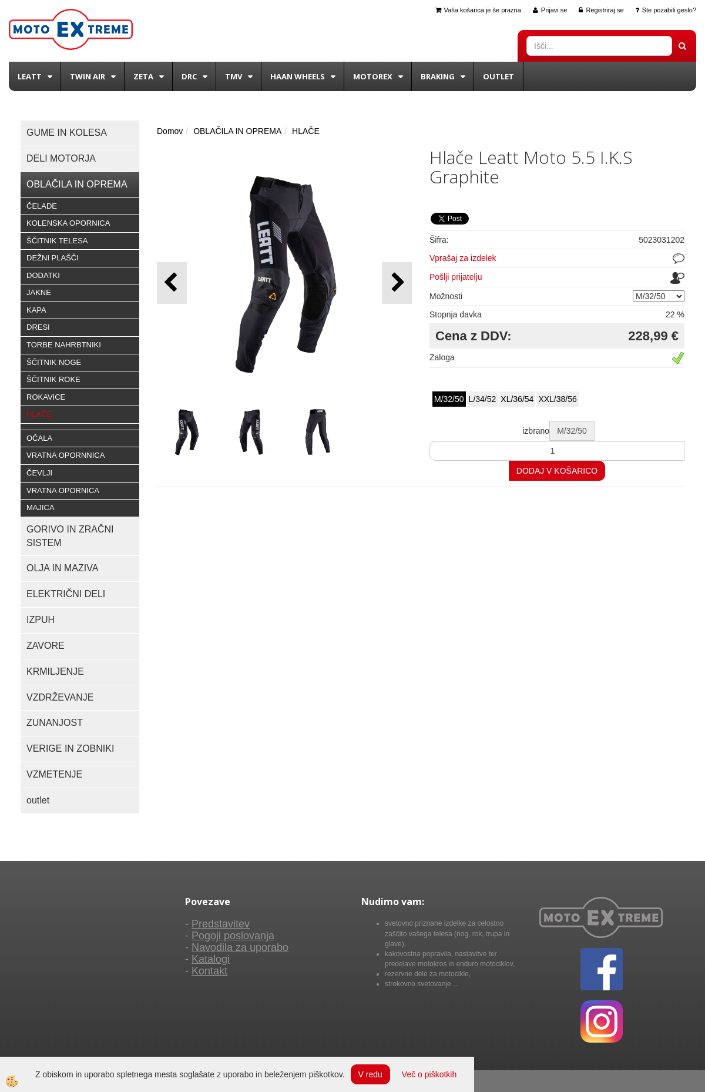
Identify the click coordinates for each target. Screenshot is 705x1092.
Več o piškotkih (429, 1074)
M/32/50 (449, 399)
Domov (170, 131)
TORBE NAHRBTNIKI (63, 344)
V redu (370, 1074)
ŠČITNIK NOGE (53, 362)
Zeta (143, 76)
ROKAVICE (45, 397)
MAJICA (40, 507)
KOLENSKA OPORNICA (68, 223)
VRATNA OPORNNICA (65, 455)
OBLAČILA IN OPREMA (237, 131)
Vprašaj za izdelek (462, 258)
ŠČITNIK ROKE (53, 379)
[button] (397, 283)
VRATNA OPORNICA (62, 490)
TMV (233, 76)
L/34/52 (482, 399)
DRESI (38, 327)
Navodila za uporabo (240, 947)
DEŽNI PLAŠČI (52, 257)
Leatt (30, 76)
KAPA (36, 310)
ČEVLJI (39, 472)
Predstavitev (221, 924)
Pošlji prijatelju (455, 277)
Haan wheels (297, 76)
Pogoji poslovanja (233, 936)
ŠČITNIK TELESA (57, 240)
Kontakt (209, 971)
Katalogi (211, 959)
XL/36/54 (517, 399)
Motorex (372, 76)
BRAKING (438, 76)
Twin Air (87, 76)
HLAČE (39, 414)
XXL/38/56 (557, 399)
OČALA (39, 438)
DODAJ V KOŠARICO (556, 470)
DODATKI (43, 275)
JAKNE (38, 292)
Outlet (498, 76)
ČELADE (41, 206)
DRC (189, 76)
